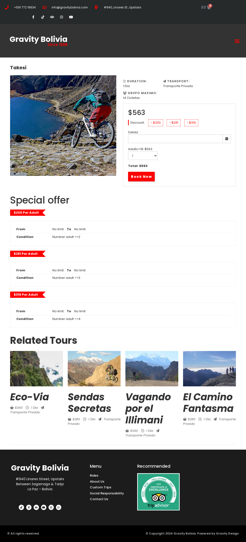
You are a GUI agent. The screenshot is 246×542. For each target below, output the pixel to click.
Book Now (141, 176)
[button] (237, 41)
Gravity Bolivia (39, 39)
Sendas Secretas (89, 402)
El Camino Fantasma (208, 402)
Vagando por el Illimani (148, 408)
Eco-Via (29, 397)
